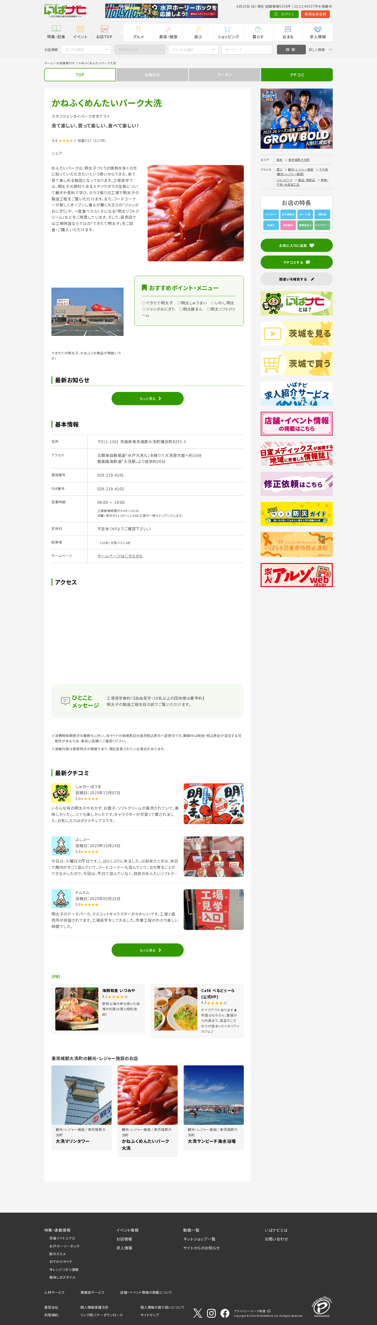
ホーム (48, 63)
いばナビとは (276, 1230)
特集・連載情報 (57, 1230)
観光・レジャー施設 (300, 169)
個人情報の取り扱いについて (162, 1307)
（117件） (100, 140)
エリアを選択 (74, 49)
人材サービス (54, 1292)
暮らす (258, 36)
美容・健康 (168, 36)
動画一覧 (191, 1230)
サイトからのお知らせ (201, 1248)
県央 (279, 160)
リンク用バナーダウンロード (101, 1314)
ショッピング (228, 36)
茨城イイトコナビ (62, 1238)
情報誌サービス (93, 1292)
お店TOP (104, 36)
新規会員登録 (292, 14)
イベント (80, 36)
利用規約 (51, 1314)
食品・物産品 (306, 180)
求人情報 (318, 36)
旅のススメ (57, 1253)
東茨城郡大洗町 (299, 160)
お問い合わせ (276, 1239)
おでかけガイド (60, 1261)
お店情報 (124, 1239)
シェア (56, 153)
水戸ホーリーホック (64, 1246)
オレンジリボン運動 (64, 1269)
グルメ (138, 36)
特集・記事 (56, 36)
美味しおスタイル (62, 1277)
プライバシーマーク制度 (250, 1311)
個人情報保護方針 (94, 1307)
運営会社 (51, 1307)
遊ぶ (198, 36)
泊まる (288, 36)
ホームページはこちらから (120, 556)
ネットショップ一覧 (199, 1239)
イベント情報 (127, 1230)
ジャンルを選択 (183, 49)
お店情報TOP (65, 63)
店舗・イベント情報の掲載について (146, 1292)
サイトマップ (149, 1314)
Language (320, 14)
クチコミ (297, 74)
